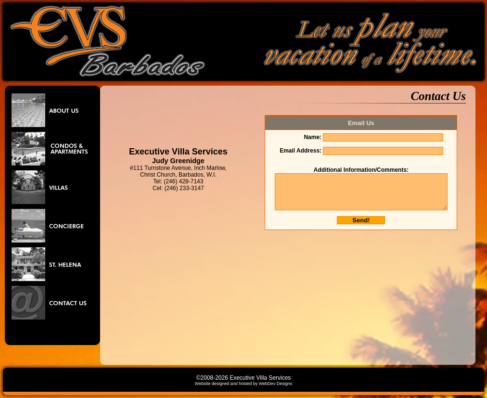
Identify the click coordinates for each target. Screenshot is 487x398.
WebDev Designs (275, 383)
